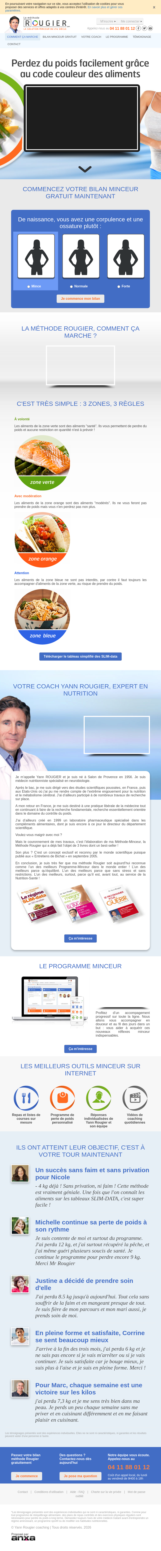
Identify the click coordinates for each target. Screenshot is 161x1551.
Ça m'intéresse (80, 938)
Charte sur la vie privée (106, 1492)
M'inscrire (106, 21)
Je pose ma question (80, 1476)
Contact (23, 1492)
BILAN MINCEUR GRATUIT (60, 36)
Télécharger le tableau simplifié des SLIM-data (80, 656)
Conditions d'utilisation (49, 1492)
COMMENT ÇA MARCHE (22, 36)
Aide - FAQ (77, 1492)
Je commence (27, 1476)
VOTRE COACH (91, 36)
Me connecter (130, 21)
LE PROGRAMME (117, 36)
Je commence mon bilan (80, 298)
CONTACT (14, 44)
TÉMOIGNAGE (142, 36)
